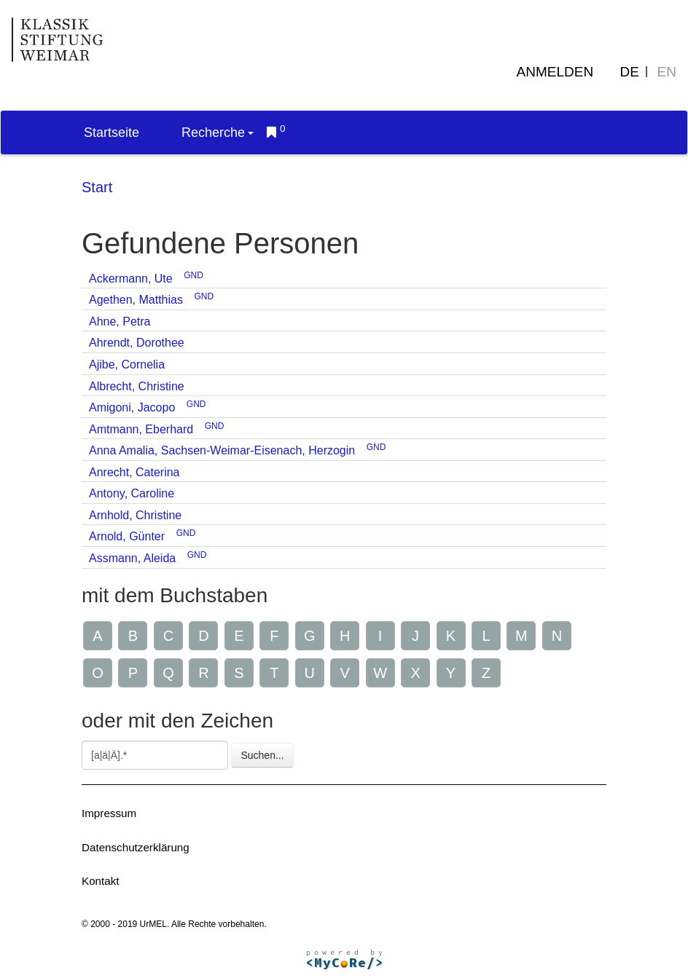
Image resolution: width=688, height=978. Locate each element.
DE (629, 71)
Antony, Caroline (131, 493)
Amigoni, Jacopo (132, 407)
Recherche (217, 132)
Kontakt (101, 881)
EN (666, 71)
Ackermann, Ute (131, 278)
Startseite (111, 132)
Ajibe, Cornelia (127, 364)
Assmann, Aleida (132, 558)
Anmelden (555, 71)
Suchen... (262, 755)
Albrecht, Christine (136, 386)
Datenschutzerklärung (135, 847)
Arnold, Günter (127, 536)
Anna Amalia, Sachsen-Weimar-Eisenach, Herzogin (222, 450)
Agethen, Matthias (136, 299)
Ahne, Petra (120, 321)
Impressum (109, 813)
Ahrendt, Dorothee (136, 342)
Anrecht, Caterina (134, 472)
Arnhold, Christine (135, 515)
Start (97, 187)
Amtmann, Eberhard (141, 429)
